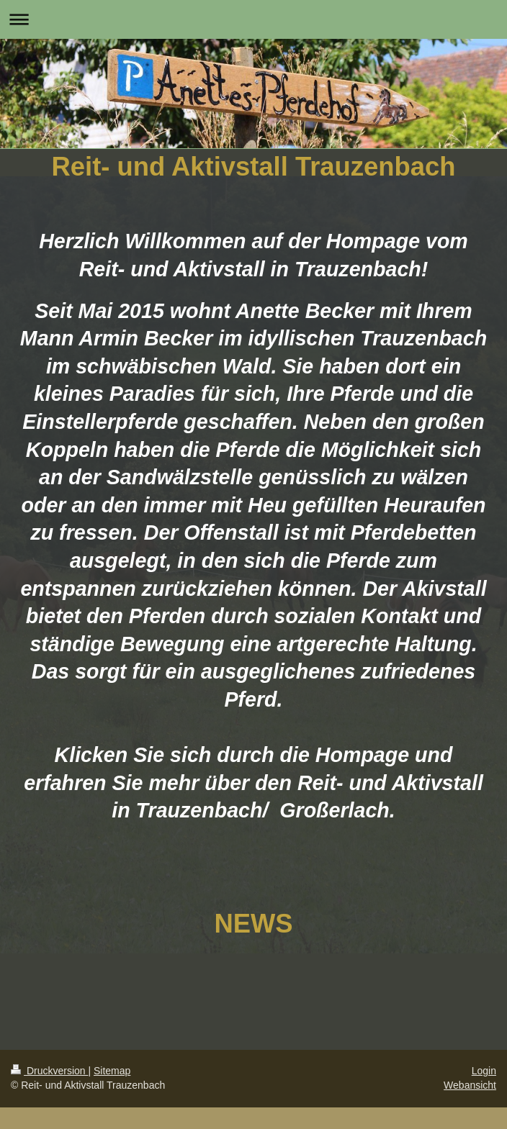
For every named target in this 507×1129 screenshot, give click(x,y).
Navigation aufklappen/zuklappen (253, 19)
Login (484, 1070)
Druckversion (49, 1070)
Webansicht (470, 1085)
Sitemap (112, 1070)
